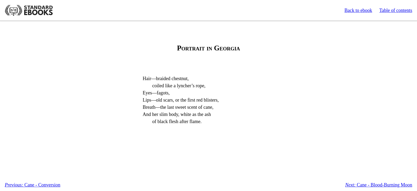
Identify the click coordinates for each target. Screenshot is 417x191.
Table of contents (395, 10)
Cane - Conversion (32, 185)
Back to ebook (358, 10)
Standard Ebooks (29, 10)
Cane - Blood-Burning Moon (378, 185)
